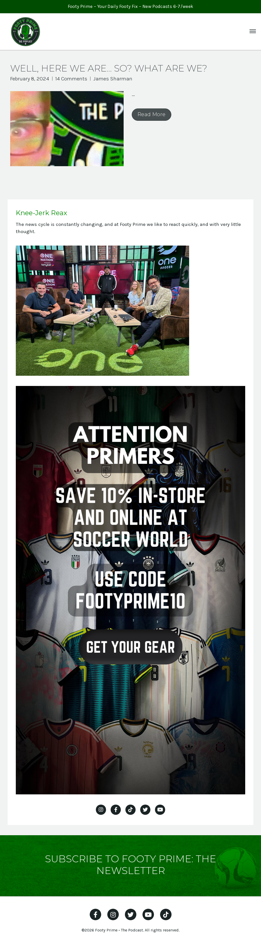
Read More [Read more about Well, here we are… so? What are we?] (151, 114)
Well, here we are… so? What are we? (108, 68)
